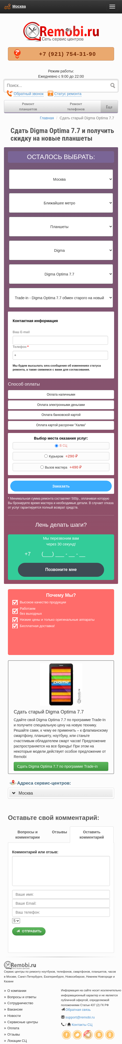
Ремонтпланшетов (28, 106)
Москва (19, 6)
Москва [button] (25, 793)
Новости (12, 1016)
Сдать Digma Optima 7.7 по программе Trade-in (57, 766)
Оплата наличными (61, 394)
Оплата (11, 1028)
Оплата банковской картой (60, 415)
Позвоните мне (61, 569)
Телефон (20, 347)
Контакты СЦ (82, 1025)
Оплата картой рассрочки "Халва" (61, 425)
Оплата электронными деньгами (61, 405)
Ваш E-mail (21, 332)
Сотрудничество (18, 1003)
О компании (15, 991)
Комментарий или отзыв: (35, 852)
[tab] (61, 793)
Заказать (61, 486)
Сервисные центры (21, 1022)
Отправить (28, 931)
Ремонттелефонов (76, 106)
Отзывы (12, 1034)
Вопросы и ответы (20, 997)
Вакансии (13, 1009)
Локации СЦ (15, 1041)
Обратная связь (78, 1010)
